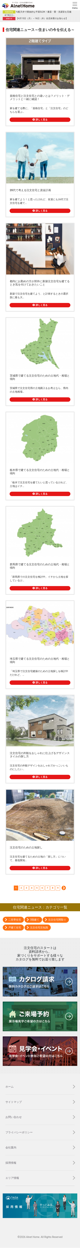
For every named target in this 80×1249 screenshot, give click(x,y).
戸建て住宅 (14, 927)
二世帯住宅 (14, 919)
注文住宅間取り (57, 919)
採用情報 (10, 1162)
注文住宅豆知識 (39, 927)
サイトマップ (13, 1102)
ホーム (9, 1086)
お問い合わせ (13, 1117)
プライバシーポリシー (19, 1132)
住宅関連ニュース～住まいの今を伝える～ (40, 30)
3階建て (34, 919)
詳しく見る (40, 119)
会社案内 (10, 1147)
